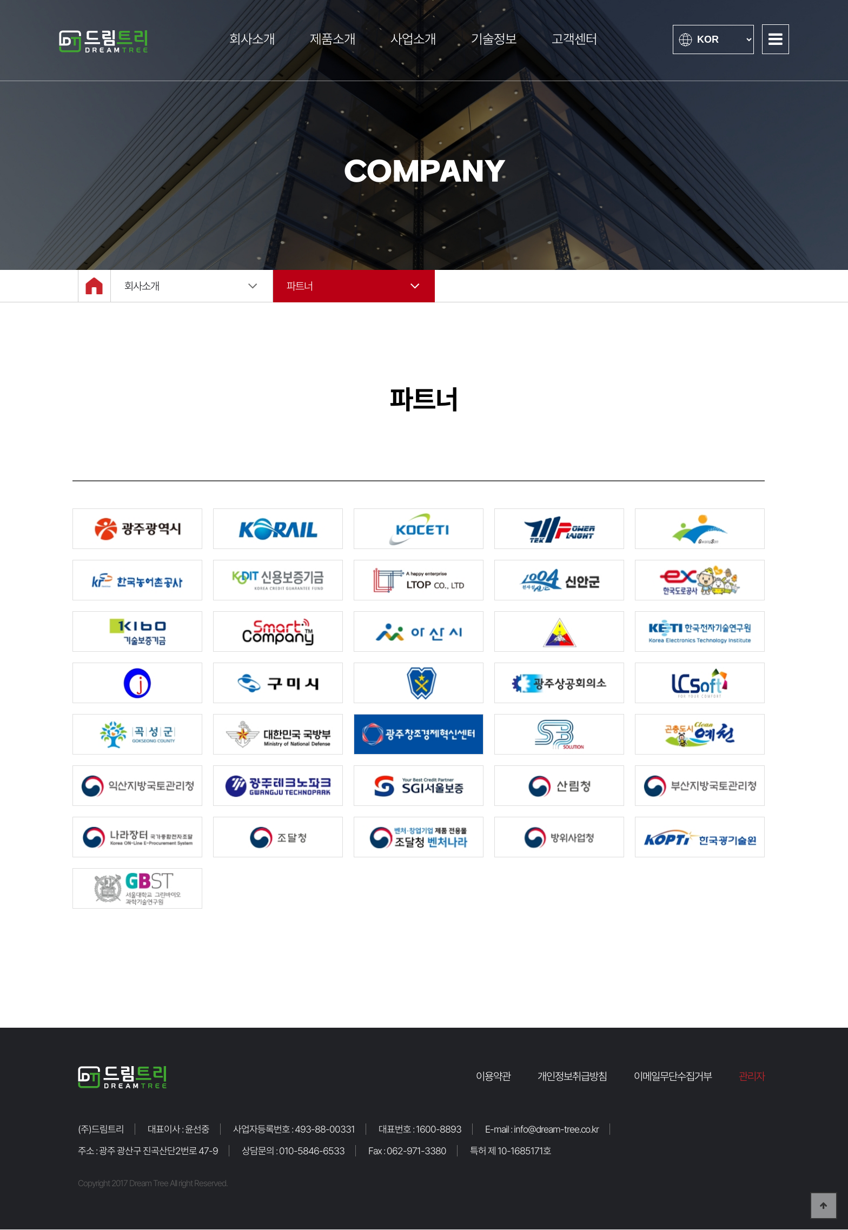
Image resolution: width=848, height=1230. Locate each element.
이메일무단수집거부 (673, 1076)
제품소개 (332, 39)
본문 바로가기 (0, 0)
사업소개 (413, 39)
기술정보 (493, 39)
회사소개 (252, 39)
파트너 (300, 286)
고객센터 (574, 39)
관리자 (752, 1076)
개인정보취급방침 (572, 1076)
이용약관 (493, 1076)
